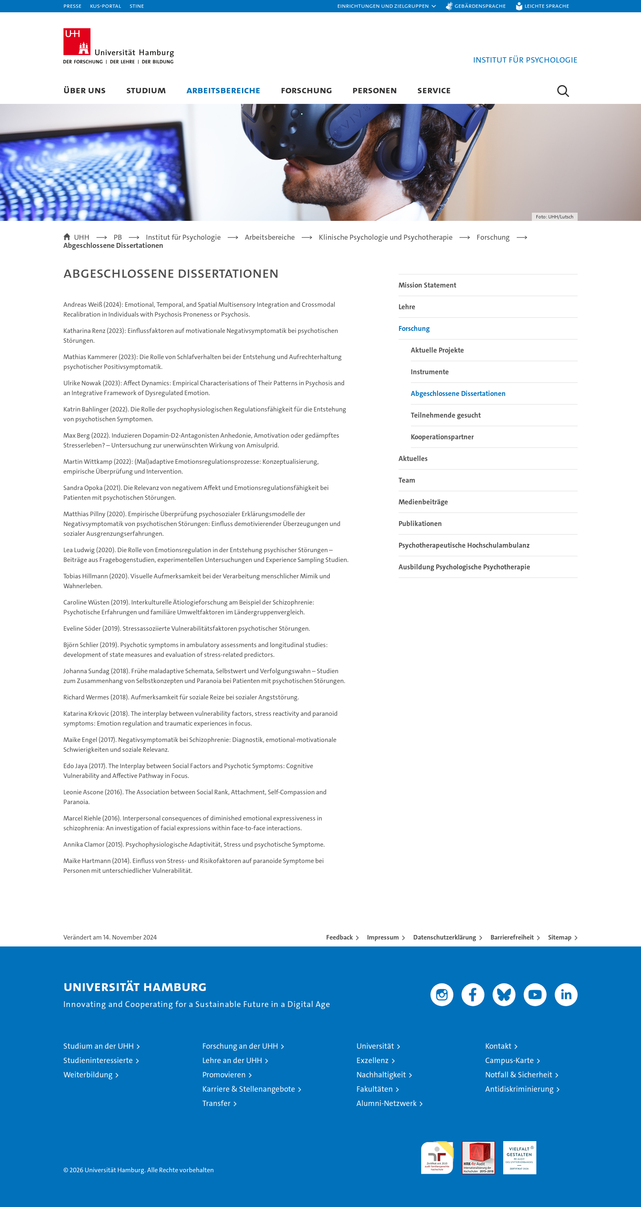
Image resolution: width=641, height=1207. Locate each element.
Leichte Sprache (546, 5)
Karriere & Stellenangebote (248, 1089)
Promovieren (224, 1075)
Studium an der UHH (98, 1046)
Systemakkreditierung (561, 1145)
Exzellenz (372, 1060)
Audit (469, 1145)
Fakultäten (374, 1089)
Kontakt (498, 1046)
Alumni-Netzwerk (386, 1103)
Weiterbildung (87, 1075)
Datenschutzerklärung (444, 937)
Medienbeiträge (423, 501)
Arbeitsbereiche (223, 90)
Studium (146, 90)
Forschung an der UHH (240, 1046)
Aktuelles (413, 458)
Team (407, 480)
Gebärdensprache (480, 5)
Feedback (339, 937)
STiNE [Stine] (137, 5)
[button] (387, 6)
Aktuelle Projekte (437, 350)
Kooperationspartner (442, 436)
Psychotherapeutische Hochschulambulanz (464, 545)
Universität (375, 1046)
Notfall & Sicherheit (518, 1075)
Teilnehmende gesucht (446, 415)
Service (434, 90)
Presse (72, 5)
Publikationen (420, 523)
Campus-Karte (509, 1060)
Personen (374, 90)
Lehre (407, 306)
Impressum (383, 937)
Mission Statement (427, 285)
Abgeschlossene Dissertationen (458, 393)
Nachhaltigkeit (381, 1075)
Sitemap (560, 937)
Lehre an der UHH (232, 1060)
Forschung (306, 90)
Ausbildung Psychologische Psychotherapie (464, 566)
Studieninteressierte (98, 1060)
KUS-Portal (105, 5)
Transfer (216, 1103)
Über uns (84, 90)
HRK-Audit (517, 1145)
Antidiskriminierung (519, 1089)
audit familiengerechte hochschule (437, 1154)
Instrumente (430, 371)
